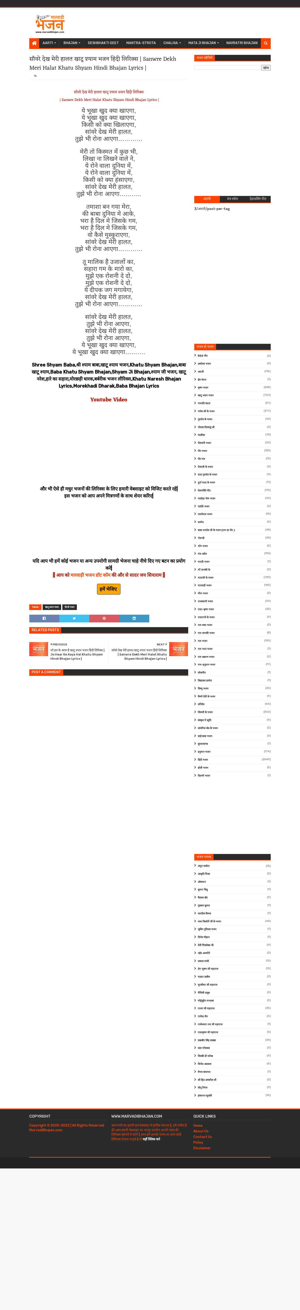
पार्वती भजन (203, 506)
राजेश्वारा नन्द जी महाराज (210, 1024)
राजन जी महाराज (206, 1008)
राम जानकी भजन (206, 633)
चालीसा (201, 435)
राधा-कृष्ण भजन (206, 609)
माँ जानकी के (204, 569)
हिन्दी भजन (70, 607)
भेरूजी (201, 538)
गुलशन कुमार (204, 905)
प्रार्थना (201, 522)
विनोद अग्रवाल (204, 1064)
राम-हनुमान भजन (206, 664)
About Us (201, 1131)
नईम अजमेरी (204, 953)
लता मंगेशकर (204, 1048)
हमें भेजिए (109, 589)
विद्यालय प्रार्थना (205, 680)
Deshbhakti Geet (103, 43)
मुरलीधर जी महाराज (207, 984)
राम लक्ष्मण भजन (206, 657)
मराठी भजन (203, 561)
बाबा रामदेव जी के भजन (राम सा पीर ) (216, 530)
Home (197, 1126)
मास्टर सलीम (204, 976)
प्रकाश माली (203, 961)
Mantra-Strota (141, 43)
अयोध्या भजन (204, 363)
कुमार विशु (203, 889)
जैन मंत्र (201, 458)
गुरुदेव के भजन (205, 419)
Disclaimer (202, 1148)
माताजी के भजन (205, 577)
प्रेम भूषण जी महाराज (208, 968)
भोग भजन (203, 546)
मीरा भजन (203, 593)
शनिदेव (201, 704)
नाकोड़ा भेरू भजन (206, 498)
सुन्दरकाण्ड (203, 743)
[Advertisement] (185, 23)
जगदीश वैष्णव (204, 913)
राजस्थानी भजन (205, 601)
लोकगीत (202, 672)
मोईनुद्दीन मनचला (206, 1000)
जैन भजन (202, 451)
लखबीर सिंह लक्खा (207, 1040)
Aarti (48, 43)
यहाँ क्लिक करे (151, 1139)
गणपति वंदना (204, 403)
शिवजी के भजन (205, 712)
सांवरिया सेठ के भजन (208, 728)
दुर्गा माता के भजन (206, 482)
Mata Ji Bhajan (202, 43)
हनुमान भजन (204, 751)
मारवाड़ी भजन (204, 585)
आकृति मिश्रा (204, 874)
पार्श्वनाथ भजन (205, 514)
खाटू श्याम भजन (52, 607)
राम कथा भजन (205, 625)
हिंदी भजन (203, 759)
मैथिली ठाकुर (204, 992)
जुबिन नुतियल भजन (207, 929)
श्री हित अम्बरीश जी (207, 1080)
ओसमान (202, 881)
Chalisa (170, 43)
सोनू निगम (202, 1087)
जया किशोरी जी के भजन (209, 921)
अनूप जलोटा (204, 866)
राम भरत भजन (205, 649)
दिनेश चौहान (204, 937)
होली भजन (203, 767)
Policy (198, 1143)
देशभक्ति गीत (204, 490)
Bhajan (70, 43)
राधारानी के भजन (206, 617)
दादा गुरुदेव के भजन (207, 474)
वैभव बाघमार (204, 1072)
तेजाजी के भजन (205, 466)
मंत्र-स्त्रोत (202, 553)
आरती (201, 371)
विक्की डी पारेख (205, 1056)
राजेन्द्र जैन (203, 1016)
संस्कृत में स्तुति (204, 720)
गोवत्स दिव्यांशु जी (206, 427)
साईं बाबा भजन (205, 736)
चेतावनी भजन (204, 443)
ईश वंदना (202, 379)
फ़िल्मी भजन (204, 775)
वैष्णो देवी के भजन (206, 696)
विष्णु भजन (203, 688)
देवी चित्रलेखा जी (206, 945)
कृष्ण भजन (203, 387)
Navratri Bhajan (242, 43)
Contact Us (202, 1137)
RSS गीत (202, 355)
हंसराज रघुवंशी (205, 1095)
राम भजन (202, 641)
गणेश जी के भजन (206, 411)
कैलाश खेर (203, 897)
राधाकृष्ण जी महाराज (208, 1032)
